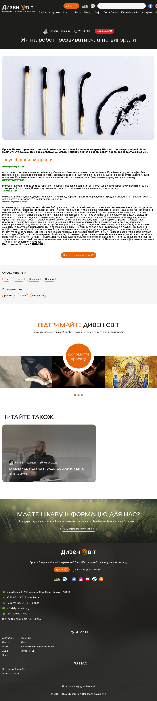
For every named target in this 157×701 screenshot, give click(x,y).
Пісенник (26, 638)
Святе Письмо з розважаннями (37, 646)
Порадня (34, 279)
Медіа (88, 12)
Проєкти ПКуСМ (10, 673)
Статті (67, 12)
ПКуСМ (42, 12)
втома (22, 295)
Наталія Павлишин (60, 31)
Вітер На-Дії (27, 650)
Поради (49, 279)
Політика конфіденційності (78, 686)
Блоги (78, 12)
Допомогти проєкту (78, 356)
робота (8, 295)
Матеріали (147, 12)
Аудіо (5, 650)
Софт (98, 12)
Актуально (54, 12)
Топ (6, 279)
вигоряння (38, 295)
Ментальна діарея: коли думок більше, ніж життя (47, 471)
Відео (5, 655)
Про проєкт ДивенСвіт (14, 669)
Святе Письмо (111, 12)
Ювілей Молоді (130, 12)
